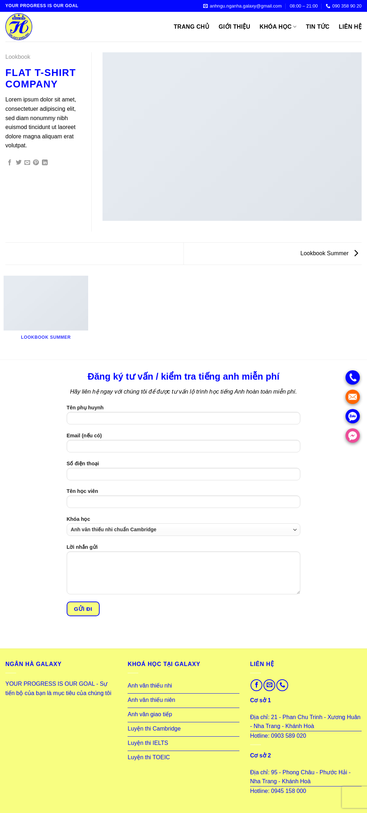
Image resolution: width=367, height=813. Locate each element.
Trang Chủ (191, 27)
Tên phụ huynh (184, 417)
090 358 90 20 (344, 6)
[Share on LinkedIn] (45, 163)
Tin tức (318, 27)
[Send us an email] (269, 685)
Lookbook (17, 57)
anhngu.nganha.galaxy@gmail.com (242, 6)
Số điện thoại (184, 473)
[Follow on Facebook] (256, 685)
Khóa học (277, 26)
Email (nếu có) (184, 445)
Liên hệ (350, 27)
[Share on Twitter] (19, 163)
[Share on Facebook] (10, 163)
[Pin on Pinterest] (36, 163)
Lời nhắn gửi (184, 571)
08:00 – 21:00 (304, 6)
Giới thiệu (234, 27)
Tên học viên (184, 500)
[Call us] (282, 685)
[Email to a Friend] (27, 163)
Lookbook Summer (329, 253)
